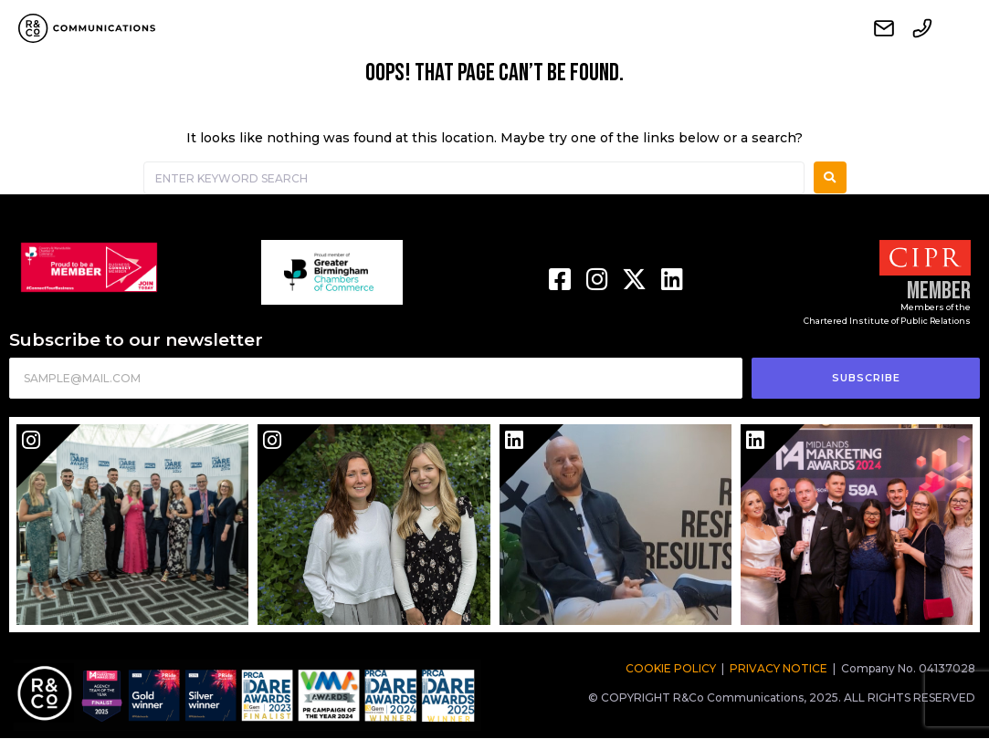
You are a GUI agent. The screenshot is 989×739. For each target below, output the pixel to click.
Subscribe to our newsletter (136, 339)
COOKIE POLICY (671, 668)
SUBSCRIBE (866, 377)
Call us (922, 28)
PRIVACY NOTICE (778, 668)
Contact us (884, 28)
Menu (961, 28)
